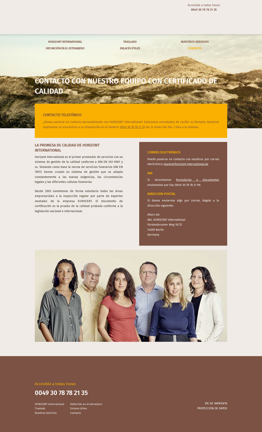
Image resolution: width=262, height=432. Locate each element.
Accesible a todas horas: (204, 7)
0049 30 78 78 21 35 (132, 127)
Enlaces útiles (130, 48)
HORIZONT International (65, 42)
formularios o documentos (197, 180)
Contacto (195, 48)
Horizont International (131, 17)
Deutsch (38, 6)
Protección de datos (212, 408)
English (43, 6)
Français (53, 6)
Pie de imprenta (216, 403)
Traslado (130, 42)
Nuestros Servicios (195, 42)
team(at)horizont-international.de (186, 164)
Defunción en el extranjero (65, 48)
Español (48, 6)
